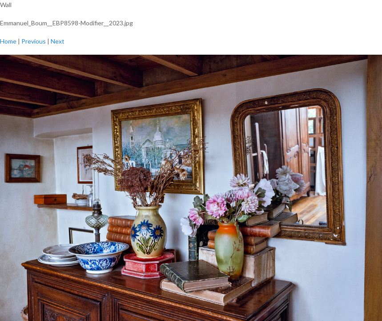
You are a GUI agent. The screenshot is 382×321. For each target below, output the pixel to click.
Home (8, 41)
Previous (33, 41)
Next (57, 41)
